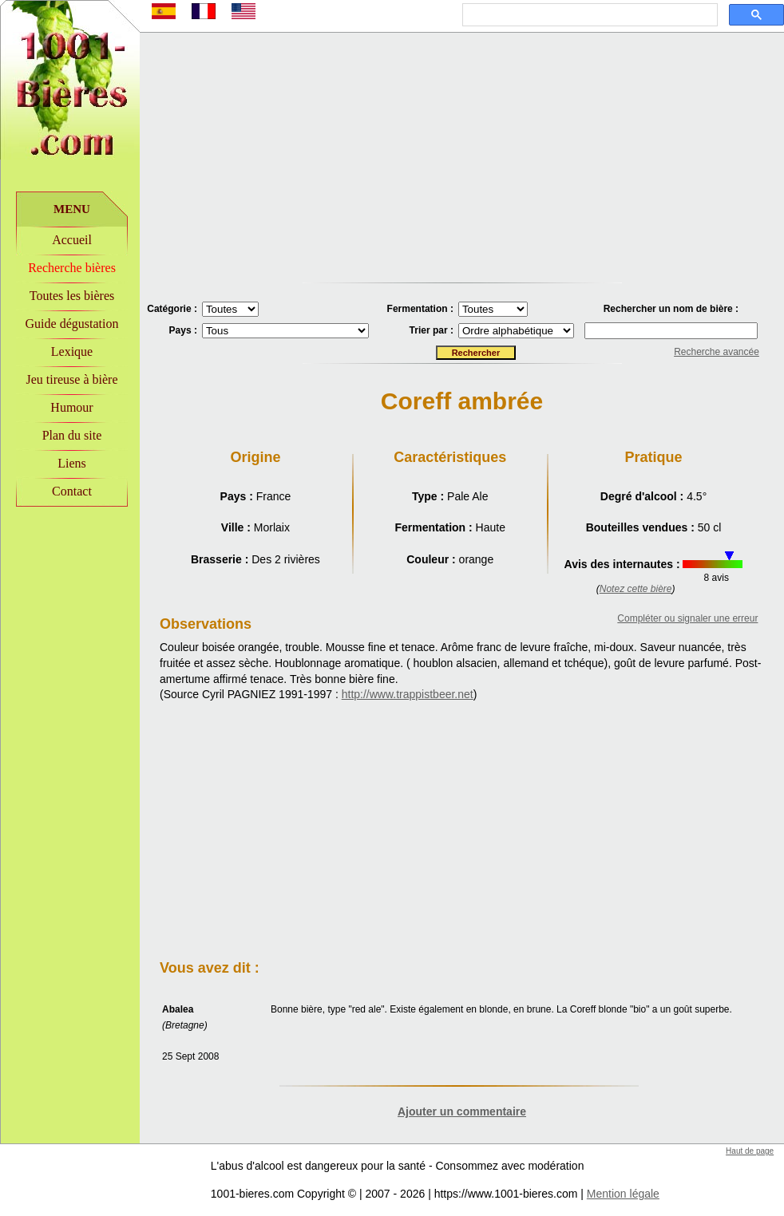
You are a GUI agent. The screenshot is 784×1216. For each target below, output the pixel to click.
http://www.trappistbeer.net (407, 694)
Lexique (72, 351)
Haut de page (750, 1151)
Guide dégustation (72, 323)
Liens (71, 463)
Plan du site (72, 435)
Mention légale (623, 1193)
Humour (71, 407)
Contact (72, 491)
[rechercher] (588, 15)
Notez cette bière (636, 588)
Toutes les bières (72, 295)
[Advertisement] (70, 615)
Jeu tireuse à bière (71, 379)
